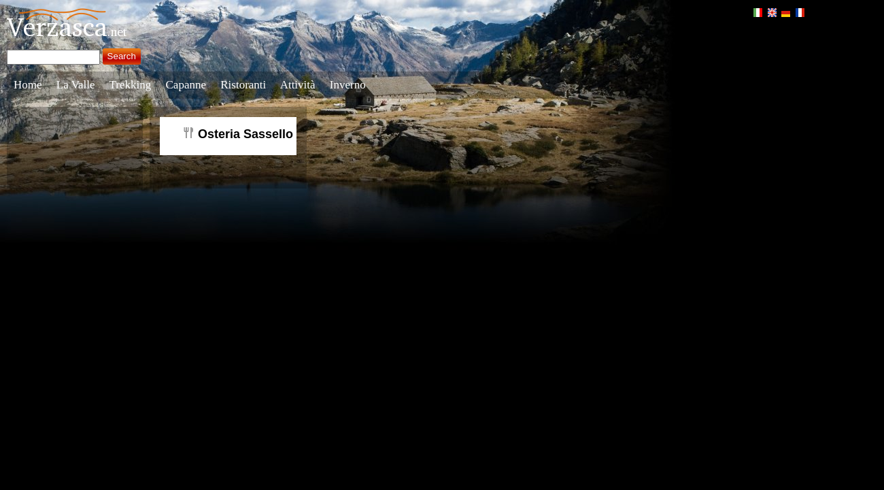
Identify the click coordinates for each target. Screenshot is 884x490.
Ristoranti (243, 84)
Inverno (348, 84)
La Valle (75, 84)
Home (28, 84)
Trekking (130, 84)
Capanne (186, 84)
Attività (298, 84)
